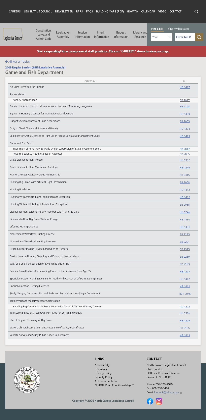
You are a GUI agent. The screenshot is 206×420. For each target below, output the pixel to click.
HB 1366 (185, 313)
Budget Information (120, 34)
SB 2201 (185, 242)
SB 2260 (185, 256)
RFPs (79, 11)
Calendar (148, 11)
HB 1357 (185, 160)
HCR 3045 (185, 294)
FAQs (89, 11)
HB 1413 (185, 335)
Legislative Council (38, 11)
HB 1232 (185, 307)
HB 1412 (185, 190)
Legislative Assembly (63, 34)
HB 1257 (185, 271)
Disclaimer (101, 369)
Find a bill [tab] (157, 29)
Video (162, 11)
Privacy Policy (103, 373)
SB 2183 (185, 264)
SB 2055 (185, 121)
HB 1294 (185, 128)
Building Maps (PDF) (110, 11)
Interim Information (101, 34)
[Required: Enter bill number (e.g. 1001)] (185, 37)
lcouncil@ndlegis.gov (168, 392)
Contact (175, 11)
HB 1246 (185, 167)
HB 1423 (185, 136)
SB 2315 (185, 175)
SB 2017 (185, 100)
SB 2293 (185, 106)
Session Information (82, 34)
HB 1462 (185, 279)
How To (132, 11)
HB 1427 (185, 87)
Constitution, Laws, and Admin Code (44, 35)
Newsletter (64, 11)
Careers (15, 11)
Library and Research (140, 34)
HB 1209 (185, 320)
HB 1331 (185, 227)
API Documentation (106, 381)
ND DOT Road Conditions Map (114, 385)
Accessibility (102, 365)
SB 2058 (185, 182)
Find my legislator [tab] (178, 29)
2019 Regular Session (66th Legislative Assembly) (35, 67)
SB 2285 (185, 234)
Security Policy (103, 377)
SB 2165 (185, 328)
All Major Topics (17, 61)
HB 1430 (185, 114)
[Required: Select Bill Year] (162, 37)
